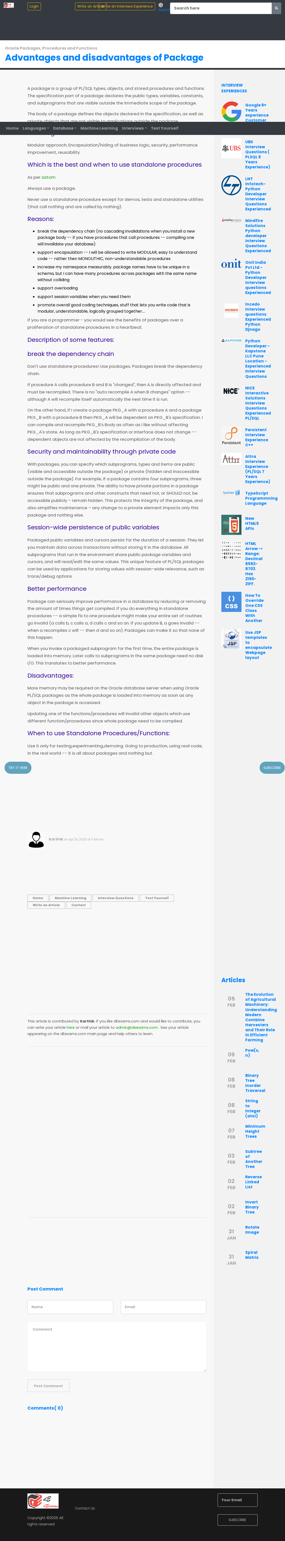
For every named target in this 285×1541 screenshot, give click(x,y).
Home (12, 128)
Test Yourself (165, 128)
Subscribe (272, 767)
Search (164, 7)
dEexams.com (127, 1021)
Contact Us (85, 1508)
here (71, 1027)
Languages (34, 128)
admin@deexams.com (137, 1027)
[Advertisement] (117, 796)
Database (63, 128)
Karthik (56, 839)
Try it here (18, 767)
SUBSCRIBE (237, 1519)
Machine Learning (99, 128)
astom (49, 177)
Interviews (133, 128)
